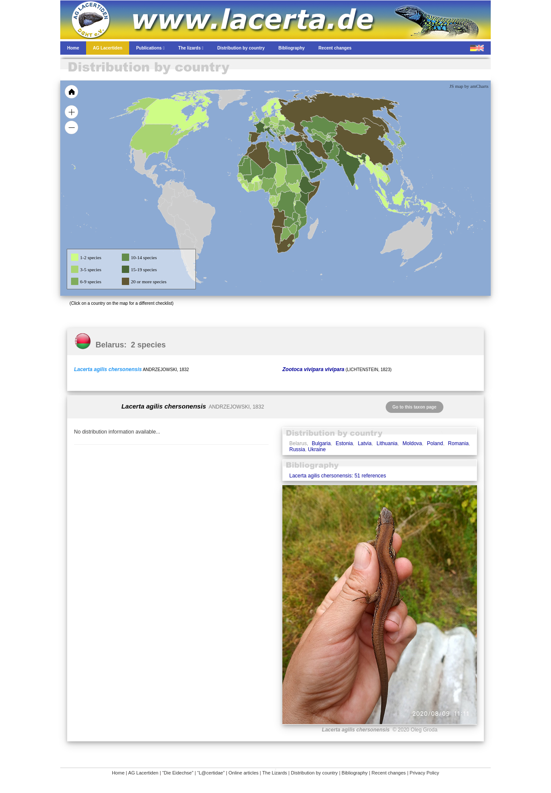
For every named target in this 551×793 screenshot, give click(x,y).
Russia (297, 449)
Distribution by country (314, 772)
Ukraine (316, 449)
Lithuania (387, 443)
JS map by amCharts (469, 86)
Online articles (244, 772)
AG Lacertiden (143, 772)
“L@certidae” (211, 772)
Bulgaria (321, 443)
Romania (458, 443)
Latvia (364, 443)
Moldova (412, 443)
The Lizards (274, 772)
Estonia (344, 443)
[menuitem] (319, 161)
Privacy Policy (424, 772)
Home (118, 772)
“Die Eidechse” (177, 772)
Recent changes (388, 772)
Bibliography (355, 772)
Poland (435, 443)
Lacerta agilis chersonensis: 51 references (337, 476)
